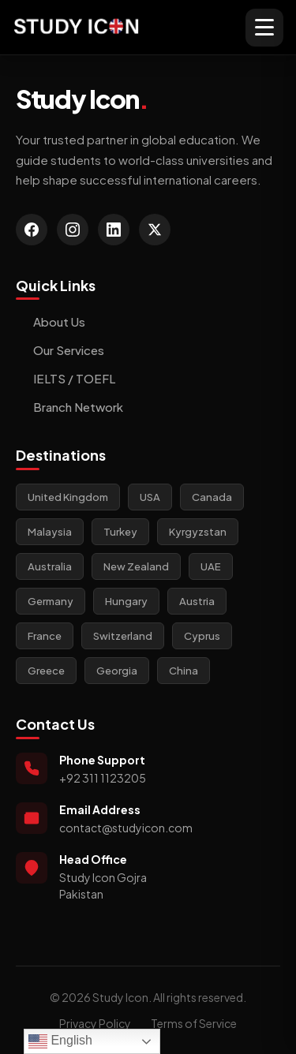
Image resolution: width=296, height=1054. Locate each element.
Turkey (120, 531)
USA (150, 497)
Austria (197, 601)
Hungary (126, 601)
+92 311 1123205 (102, 778)
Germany (50, 601)
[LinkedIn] (113, 229)
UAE (210, 566)
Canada (212, 497)
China (183, 670)
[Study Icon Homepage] (76, 27)
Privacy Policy (95, 1023)
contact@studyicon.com (126, 827)
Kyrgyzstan (198, 531)
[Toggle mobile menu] (264, 28)
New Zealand (136, 566)
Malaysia (50, 531)
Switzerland (122, 636)
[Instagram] (72, 229)
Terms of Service (194, 1023)
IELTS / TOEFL (65, 378)
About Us (50, 321)
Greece (46, 670)
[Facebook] (31, 229)
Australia (50, 566)
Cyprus (202, 636)
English (60, 1041)
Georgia (116, 670)
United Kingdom (68, 497)
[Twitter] (154, 229)
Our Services (60, 349)
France (45, 636)
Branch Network (69, 406)
